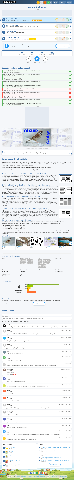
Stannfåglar (5, 246)
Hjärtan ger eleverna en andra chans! (51, 457)
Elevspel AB (17, 476)
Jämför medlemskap (63, 46)
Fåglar (40, 260)
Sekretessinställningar (62, 476)
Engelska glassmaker (14, 460)
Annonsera (23, 476)
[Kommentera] (37, 58)
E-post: (38, 313)
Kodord (11, 451)
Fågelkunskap (42, 267)
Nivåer (32, 54)
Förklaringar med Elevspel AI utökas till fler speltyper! (55, 460)
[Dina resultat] (48, 2)
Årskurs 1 (23, 260)
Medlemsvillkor (53, 476)
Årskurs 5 (23, 263)
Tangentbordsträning (14, 464)
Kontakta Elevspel (39, 304)
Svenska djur (33, 246)
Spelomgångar (22, 54)
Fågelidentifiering (43, 263)
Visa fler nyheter (54, 464)
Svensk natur (42, 265)
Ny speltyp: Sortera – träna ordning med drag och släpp (56, 447)
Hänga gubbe (12, 447)
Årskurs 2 (30, 260)
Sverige (40, 262)
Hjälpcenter (29, 476)
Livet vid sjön (62, 246)
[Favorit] (28, 58)
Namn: (4, 313)
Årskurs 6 (30, 263)
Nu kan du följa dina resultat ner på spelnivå (52, 451)
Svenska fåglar (49, 246)
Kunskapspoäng (42, 54)
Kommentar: (5, 316)
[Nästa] (71, 244)
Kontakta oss (36, 476)
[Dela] (45, 58)
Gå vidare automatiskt (47, 454)
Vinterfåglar (19, 246)
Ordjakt (11, 456)
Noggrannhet (52, 54)
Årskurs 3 (23, 262)
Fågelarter (47, 262)
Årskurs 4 (30, 262)
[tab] (34, 251)
